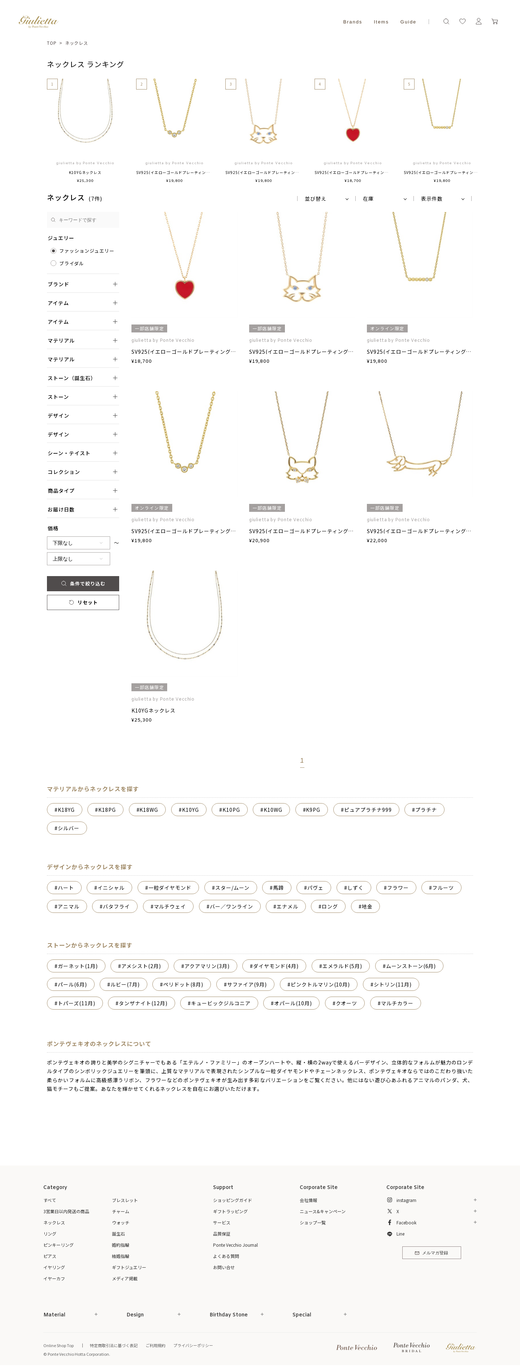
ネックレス (76, 43)
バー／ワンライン (231, 906)
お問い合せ (224, 1267)
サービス (221, 1222)
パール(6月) (72, 984)
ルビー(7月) (125, 984)
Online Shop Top (58, 1345)
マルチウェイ (170, 906)
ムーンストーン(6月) (411, 966)
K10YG (190, 809)
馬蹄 (278, 887)
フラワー (398, 887)
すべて (49, 1200)
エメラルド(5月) (342, 966)
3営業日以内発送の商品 (66, 1211)
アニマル (68, 906)
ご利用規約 (155, 1345)
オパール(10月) (293, 1003)
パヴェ (315, 887)
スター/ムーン (232, 887)
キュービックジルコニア (221, 1003)
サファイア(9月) (247, 984)
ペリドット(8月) (183, 984)
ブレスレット (125, 1200)
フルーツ (443, 887)
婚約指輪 (120, 1245)
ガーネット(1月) (78, 966)
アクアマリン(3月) (207, 966)
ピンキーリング (58, 1245)
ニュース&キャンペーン (323, 1211)
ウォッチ (120, 1222)
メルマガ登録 (431, 1253)
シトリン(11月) (393, 984)
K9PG (313, 809)
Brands (352, 22)
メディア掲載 (125, 1278)
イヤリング (54, 1267)
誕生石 (118, 1234)
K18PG (107, 809)
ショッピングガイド (232, 1200)
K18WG (148, 809)
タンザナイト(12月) (143, 1003)
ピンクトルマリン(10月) (320, 984)
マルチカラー (397, 1003)
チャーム (120, 1211)
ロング (330, 906)
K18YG (66, 809)
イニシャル (111, 887)
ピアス (49, 1256)
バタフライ (116, 906)
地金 (367, 906)
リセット (83, 602)
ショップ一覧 (313, 1222)
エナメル (287, 906)
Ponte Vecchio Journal (235, 1245)
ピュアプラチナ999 (368, 809)
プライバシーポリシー (193, 1345)
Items (381, 22)
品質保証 (221, 1234)
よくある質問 (226, 1256)
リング (49, 1234)
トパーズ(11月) (76, 1003)
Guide (408, 22)
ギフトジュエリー (129, 1267)
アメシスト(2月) (141, 966)
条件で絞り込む (83, 583)
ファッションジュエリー (86, 250)
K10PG (231, 809)
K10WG (273, 809)
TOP (52, 43)
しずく (355, 887)
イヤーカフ (54, 1278)
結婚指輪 (120, 1256)
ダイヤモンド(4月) (276, 966)
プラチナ (426, 809)
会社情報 (308, 1200)
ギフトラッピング (230, 1211)
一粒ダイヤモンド (170, 887)
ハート (66, 887)
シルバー (68, 828)
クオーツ (347, 1003)
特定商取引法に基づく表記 (114, 1345)
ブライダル (71, 263)
